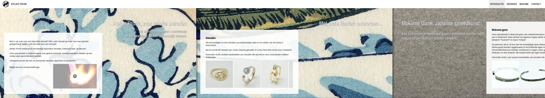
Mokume (524, 4)
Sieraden (512, 4)
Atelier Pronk (15, 4)
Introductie (497, 4)
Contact (536, 4)
